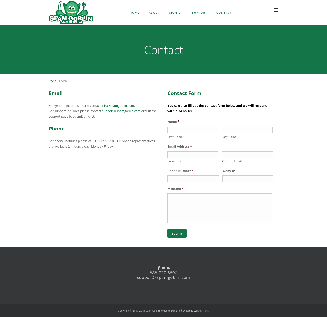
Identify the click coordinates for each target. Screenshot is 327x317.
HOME (135, 12)
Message (175, 189)
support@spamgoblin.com (121, 111)
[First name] (192, 130)
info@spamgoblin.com (117, 105)
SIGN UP (176, 12)
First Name (175, 137)
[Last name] (247, 130)
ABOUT (154, 12)
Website (228, 171)
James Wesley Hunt (197, 310)
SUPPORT (199, 12)
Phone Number (180, 171)
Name (173, 122)
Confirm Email (232, 161)
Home (52, 81)
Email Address (179, 146)
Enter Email (175, 161)
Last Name (229, 137)
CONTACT (224, 12)
